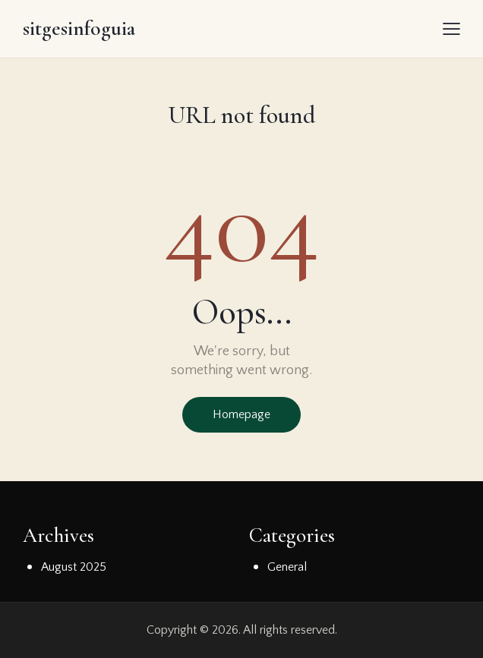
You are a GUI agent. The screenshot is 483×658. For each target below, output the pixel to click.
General (287, 567)
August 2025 (73, 567)
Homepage (241, 414)
